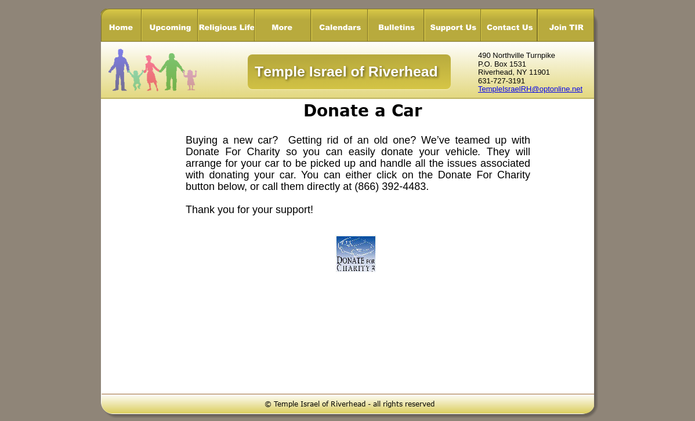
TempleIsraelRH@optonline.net (530, 89)
